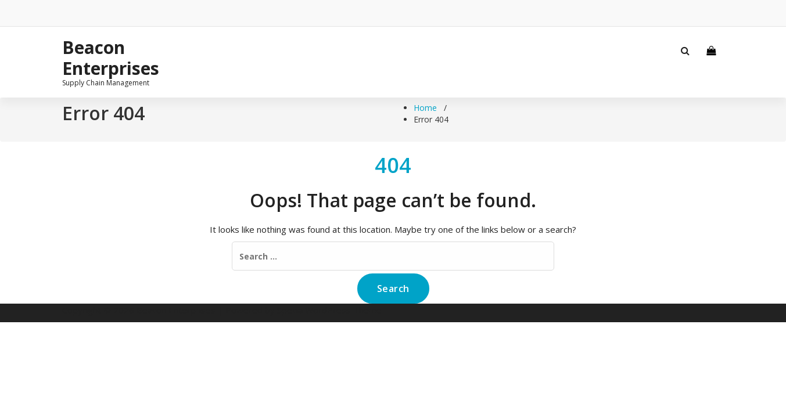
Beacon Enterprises (110, 58)
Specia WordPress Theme (329, 310)
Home (425, 107)
